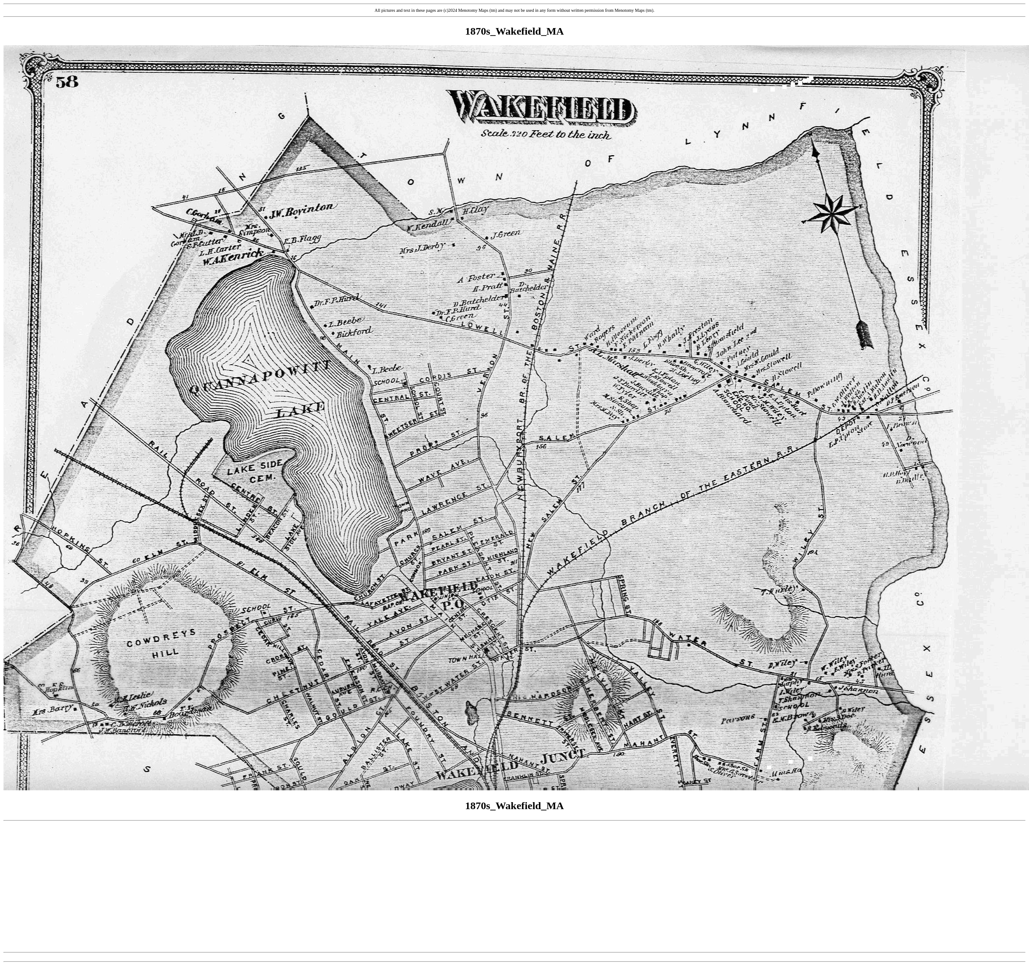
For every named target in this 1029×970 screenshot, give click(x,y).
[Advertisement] (514, 886)
